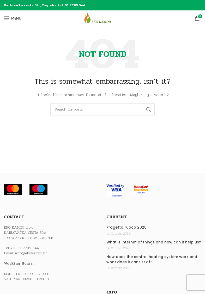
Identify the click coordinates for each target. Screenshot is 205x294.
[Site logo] (102, 18)
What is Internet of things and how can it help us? (153, 242)
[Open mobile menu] (12, 18)
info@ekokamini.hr (31, 253)
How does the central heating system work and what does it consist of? (151, 259)
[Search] (102, 109)
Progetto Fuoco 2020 (126, 227)
